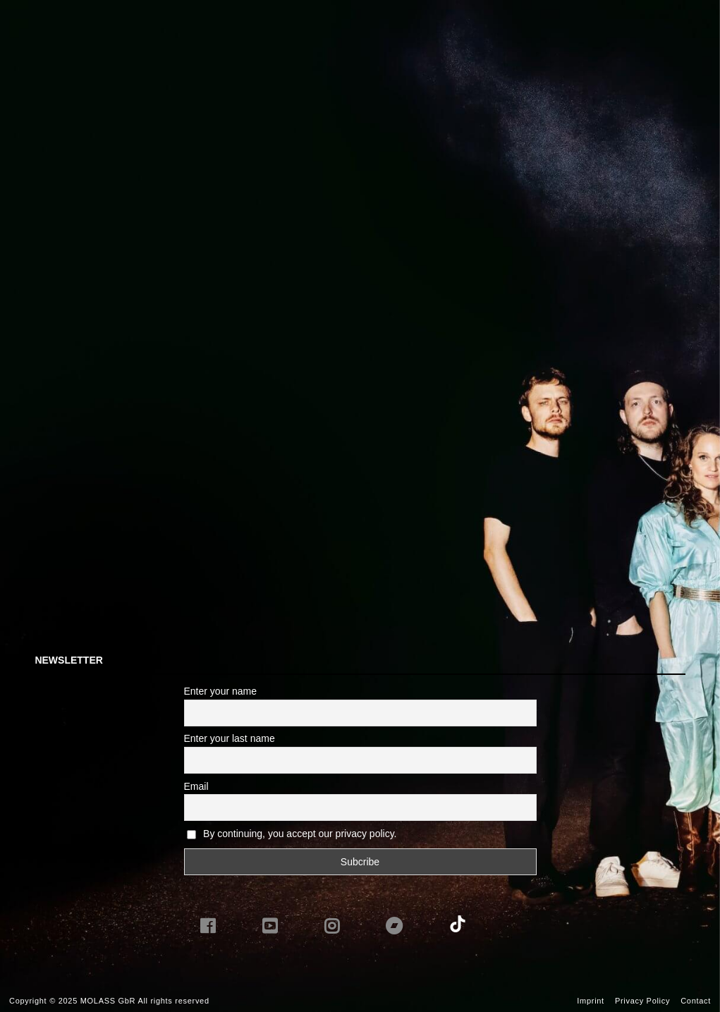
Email (196, 786)
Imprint (590, 1000)
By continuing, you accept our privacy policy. (299, 833)
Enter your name (220, 691)
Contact (696, 1000)
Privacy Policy (642, 1000)
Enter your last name (229, 738)
